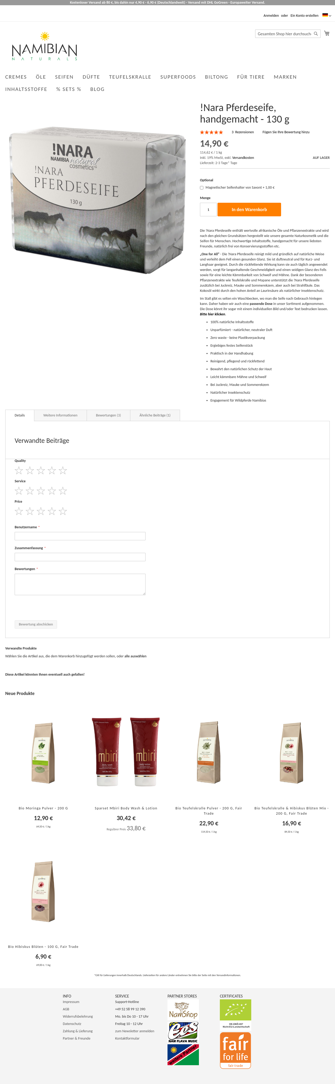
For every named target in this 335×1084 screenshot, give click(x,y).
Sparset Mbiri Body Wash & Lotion (126, 808)
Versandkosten (243, 157)
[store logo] (44, 45)
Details (20, 415)
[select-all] (136, 656)
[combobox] (288, 34)
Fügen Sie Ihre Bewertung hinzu (286, 132)
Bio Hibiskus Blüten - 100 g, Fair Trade (43, 946)
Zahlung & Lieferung (78, 1031)
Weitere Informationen (60, 415)
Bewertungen (108, 415)
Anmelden (271, 15)
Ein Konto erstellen (304, 15)
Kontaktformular (127, 1038)
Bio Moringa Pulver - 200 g (43, 808)
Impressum (71, 1002)
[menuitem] (98, 89)
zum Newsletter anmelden (134, 1031)
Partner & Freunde (76, 1038)
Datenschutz (72, 1024)
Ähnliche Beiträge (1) (155, 415)
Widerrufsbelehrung (78, 1016)
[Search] (316, 34)
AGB (66, 1009)
